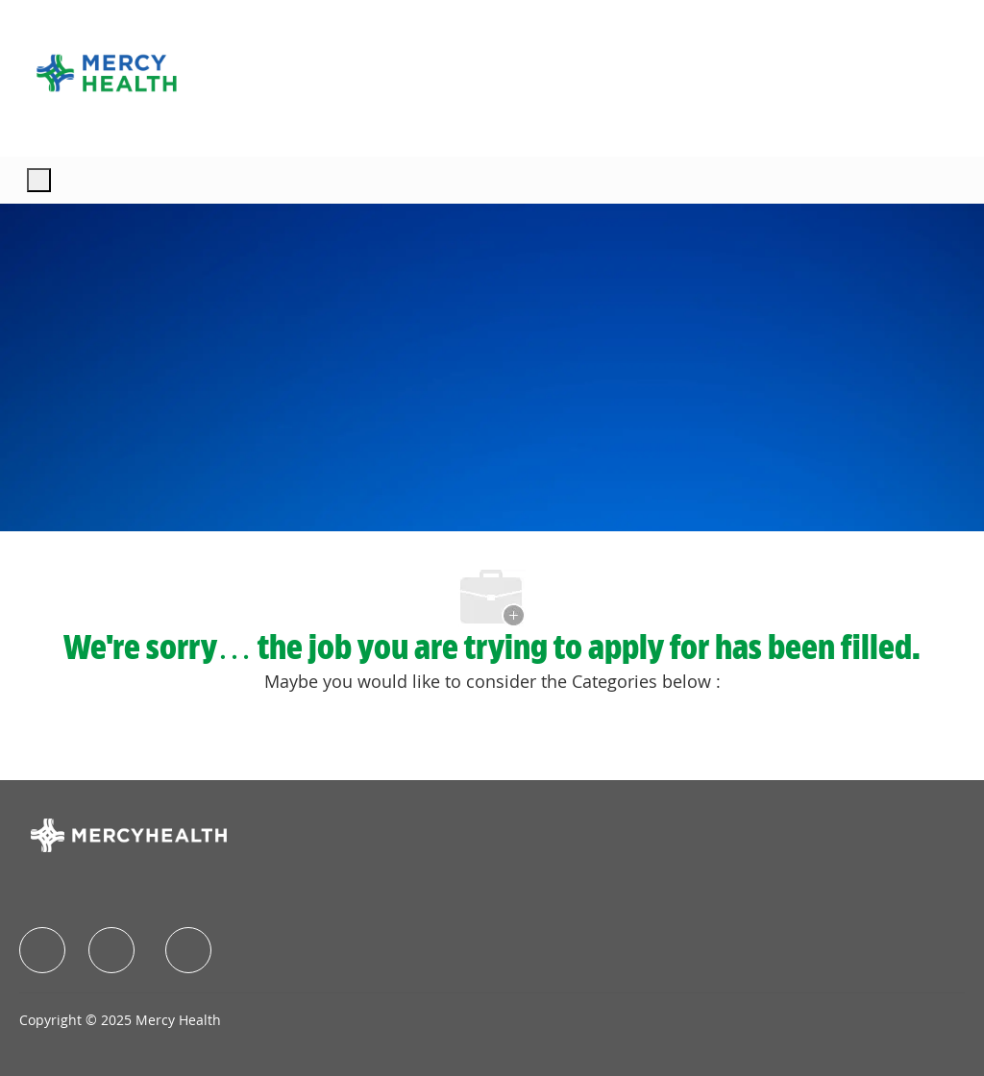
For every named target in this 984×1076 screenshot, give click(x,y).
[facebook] (42, 950)
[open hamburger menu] (39, 180)
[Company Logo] (106, 73)
